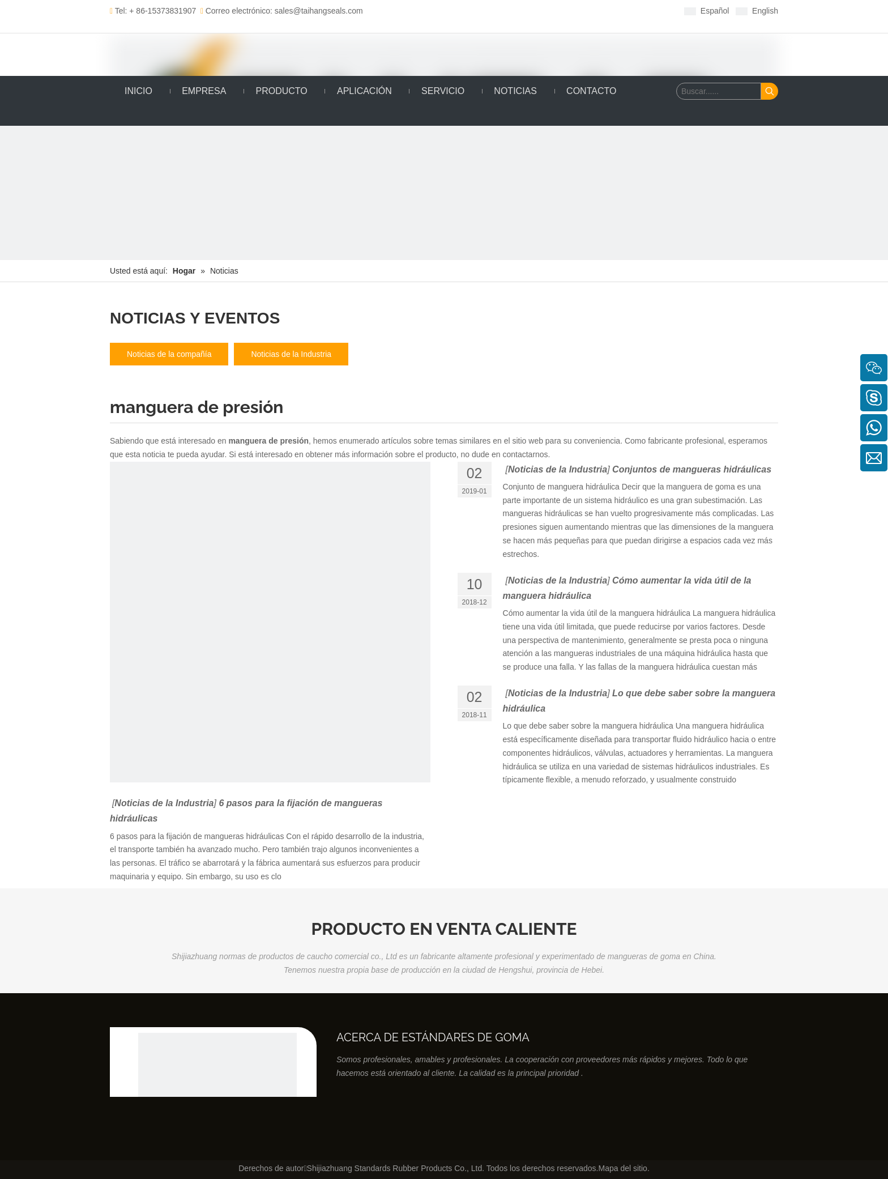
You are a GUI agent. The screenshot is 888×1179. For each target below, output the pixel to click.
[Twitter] (481, 10)
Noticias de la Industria (291, 354)
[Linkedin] (463, 10)
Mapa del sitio (622, 1168)
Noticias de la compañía (169, 354)
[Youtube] (499, 10)
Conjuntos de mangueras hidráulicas (691, 469)
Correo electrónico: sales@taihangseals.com (281, 10)
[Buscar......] (718, 91)
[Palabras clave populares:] (769, 91)
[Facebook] (446, 10)
